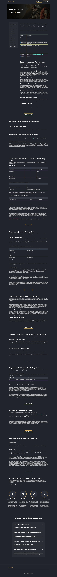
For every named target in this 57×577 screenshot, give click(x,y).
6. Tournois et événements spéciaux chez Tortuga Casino (13, 36)
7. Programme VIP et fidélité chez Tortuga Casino (13, 38)
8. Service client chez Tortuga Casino (12, 40)
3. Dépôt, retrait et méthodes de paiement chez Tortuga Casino (13, 29)
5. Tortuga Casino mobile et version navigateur (13, 33)
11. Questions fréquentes (13, 46)
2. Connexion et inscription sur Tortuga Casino (13, 26)
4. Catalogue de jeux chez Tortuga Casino (13, 31)
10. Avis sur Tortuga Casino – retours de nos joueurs (13, 44)
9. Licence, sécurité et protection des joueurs (13, 42)
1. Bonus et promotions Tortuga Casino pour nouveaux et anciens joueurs (13, 24)
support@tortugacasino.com (38, 54)
